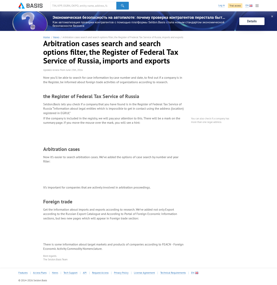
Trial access (235, 5)
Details (252, 21)
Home (46, 37)
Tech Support (70, 272)
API (85, 272)
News (56, 37)
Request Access (100, 272)
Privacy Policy (121, 272)
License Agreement (144, 272)
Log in (221, 5)
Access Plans (40, 272)
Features (23, 272)
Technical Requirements (173, 272)
